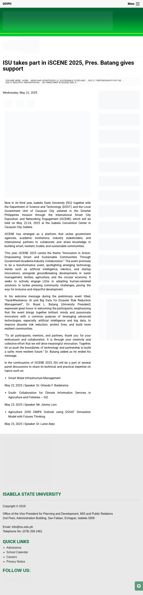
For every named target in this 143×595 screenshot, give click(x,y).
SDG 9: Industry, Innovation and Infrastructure (33, 82)
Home (25, 80)
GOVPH (7, 3)
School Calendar (17, 552)
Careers (11, 557)
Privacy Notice (15, 561)
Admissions (13, 547)
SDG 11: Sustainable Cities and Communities (76, 80)
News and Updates (41, 80)
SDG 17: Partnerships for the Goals (108, 80)
